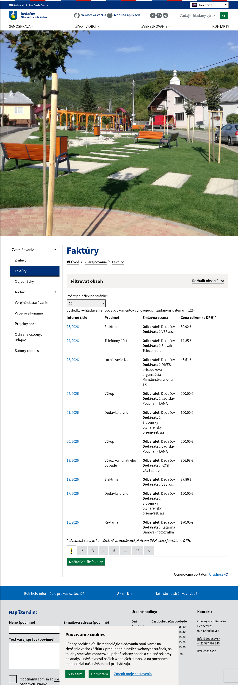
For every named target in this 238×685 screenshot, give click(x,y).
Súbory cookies (27, 350)
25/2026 (73, 326)
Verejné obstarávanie (31, 302)
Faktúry (20, 270)
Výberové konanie (29, 313)
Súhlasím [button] (75, 674)
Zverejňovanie (23, 249)
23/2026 (73, 359)
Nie (130, 593)
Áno (121, 593)
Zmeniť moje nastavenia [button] (133, 674)
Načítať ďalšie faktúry (86, 561)
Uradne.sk (217, 574)
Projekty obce (25, 323)
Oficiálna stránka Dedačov (29, 5)
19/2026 (73, 460)
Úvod (73, 262)
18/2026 (73, 479)
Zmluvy (20, 260)
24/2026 (73, 340)
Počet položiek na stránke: (87, 296)
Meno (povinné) (22, 622)
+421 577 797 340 (208, 643)
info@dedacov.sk (208, 638)
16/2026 (73, 522)
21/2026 (73, 412)
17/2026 (73, 493)
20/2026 (73, 441)
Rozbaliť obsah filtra (208, 280)
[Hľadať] (224, 15)
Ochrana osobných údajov (29, 337)
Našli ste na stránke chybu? (176, 593)
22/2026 (73, 393)
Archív (20, 292)
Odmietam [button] (99, 674)
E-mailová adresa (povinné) (86, 622)
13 (137, 550)
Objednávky (24, 281)
